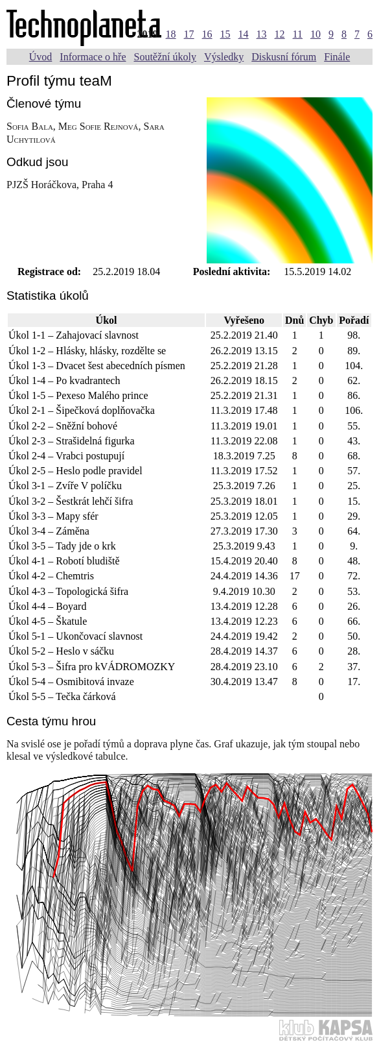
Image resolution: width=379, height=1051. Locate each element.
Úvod (40, 56)
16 (207, 34)
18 (171, 34)
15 (225, 34)
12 (280, 34)
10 (315, 34)
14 (243, 34)
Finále (337, 56)
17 (189, 34)
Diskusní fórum (283, 56)
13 (262, 34)
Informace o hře (93, 56)
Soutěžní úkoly (164, 56)
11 (298, 34)
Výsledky (224, 56)
